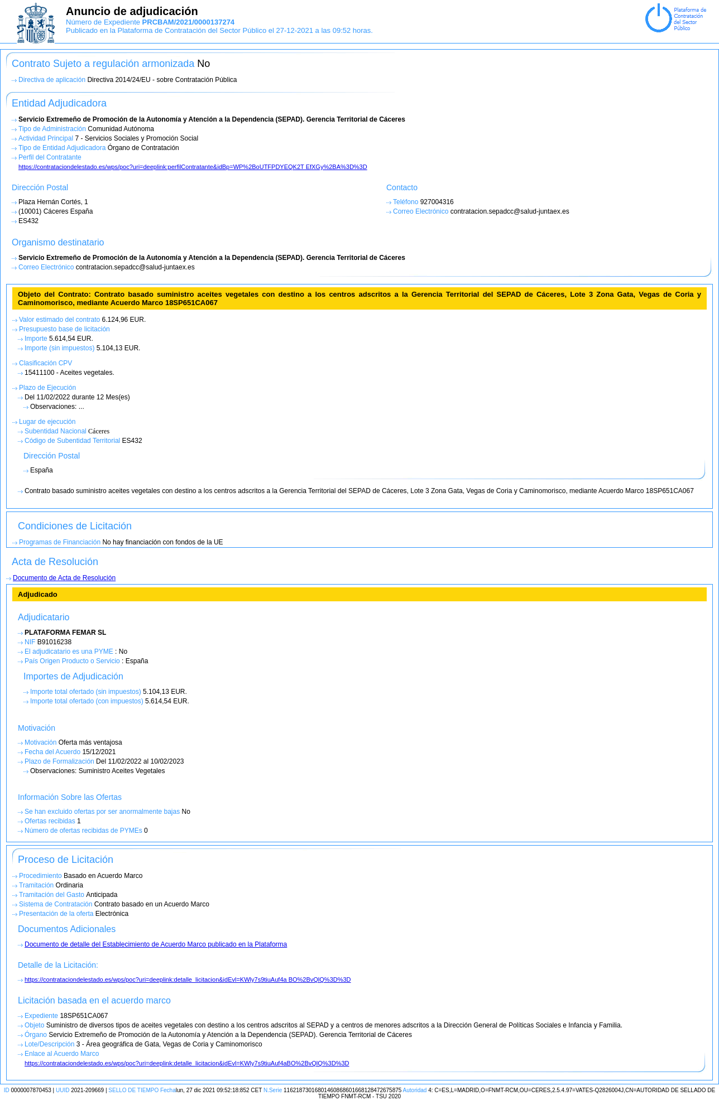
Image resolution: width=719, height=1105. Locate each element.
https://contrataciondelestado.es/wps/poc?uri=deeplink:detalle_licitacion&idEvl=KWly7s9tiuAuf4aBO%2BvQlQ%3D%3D (187, 1063)
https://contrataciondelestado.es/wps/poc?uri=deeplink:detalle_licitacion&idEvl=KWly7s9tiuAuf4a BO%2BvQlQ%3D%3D (188, 979)
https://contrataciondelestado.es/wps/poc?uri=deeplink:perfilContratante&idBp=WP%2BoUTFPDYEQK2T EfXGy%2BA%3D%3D (192, 166)
